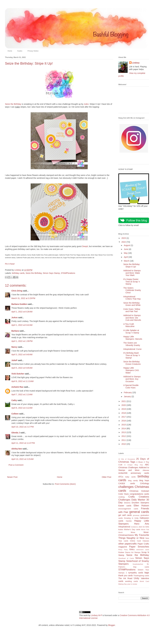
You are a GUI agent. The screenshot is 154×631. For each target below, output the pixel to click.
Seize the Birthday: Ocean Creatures (132, 362)
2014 (123, 428)
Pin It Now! (10, 264)
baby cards (130, 477)
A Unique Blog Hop (133, 465)
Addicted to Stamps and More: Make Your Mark (132, 273)
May (126, 253)
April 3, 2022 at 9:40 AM (21, 354)
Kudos (19, 51)
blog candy (133, 481)
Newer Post (12, 477)
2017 (123, 417)
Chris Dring (16, 291)
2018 (123, 413)
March (127, 261)
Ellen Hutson (141, 505)
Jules (86, 104)
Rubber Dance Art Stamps (129, 552)
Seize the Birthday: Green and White (132, 304)
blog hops (144, 480)
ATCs (120, 477)
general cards (139, 512)
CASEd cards (126, 483)
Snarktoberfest (138, 564)
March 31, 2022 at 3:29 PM (23, 298)
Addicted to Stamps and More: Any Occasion (132, 379)
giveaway (136, 515)
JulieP (14, 360)
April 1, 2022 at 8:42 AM (21, 325)
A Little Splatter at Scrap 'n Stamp (131, 331)
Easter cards (124, 505)
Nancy (14, 347)
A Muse (139, 462)
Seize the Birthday (13, 104)
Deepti (85, 246)
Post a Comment (16, 465)
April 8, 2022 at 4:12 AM (21, 408)
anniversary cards (140, 473)
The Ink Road (125, 578)
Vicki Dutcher (17, 374)
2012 (123, 436)
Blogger (111, 625)
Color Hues (123, 494)
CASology (144, 483)
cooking (121, 497)
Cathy (14, 400)
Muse (133, 532)
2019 (123, 409)
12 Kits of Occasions (126, 459)
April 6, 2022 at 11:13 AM (22, 381)
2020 (123, 405)
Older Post (106, 477)
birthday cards (18, 273)
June (126, 249)
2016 (123, 421)
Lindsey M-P (96, 615)
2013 (123, 432)
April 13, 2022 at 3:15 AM (22, 459)
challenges (126, 487)
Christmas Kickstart (139, 491)
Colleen (15, 414)
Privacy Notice (33, 51)
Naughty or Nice (135, 538)
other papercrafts (127, 543)
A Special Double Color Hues (131, 386)
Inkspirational (124, 527)
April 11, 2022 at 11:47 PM (23, 443)
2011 (123, 440)
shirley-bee (16, 449)
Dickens (127, 503)
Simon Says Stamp (51, 273)
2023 (123, 238)
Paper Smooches (139, 546)
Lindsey (136, 63)
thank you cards (125, 575)
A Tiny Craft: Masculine (128, 325)
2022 (123, 242)
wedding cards (131, 581)
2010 (123, 444)
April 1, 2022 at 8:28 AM (21, 312)
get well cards (125, 515)
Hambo (129, 521)
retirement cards (142, 549)
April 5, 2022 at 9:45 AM (21, 368)
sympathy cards (135, 573)
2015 (123, 425)
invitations (134, 527)
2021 (123, 401)
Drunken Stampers (140, 502)
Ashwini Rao (17, 387)
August (127, 245)
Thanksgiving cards (141, 576)
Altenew (146, 470)
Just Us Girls (143, 527)
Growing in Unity (131, 518)
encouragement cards (128, 509)
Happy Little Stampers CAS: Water (131, 370)
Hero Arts (141, 523)
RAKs (131, 549)
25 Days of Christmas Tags (133, 460)
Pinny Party (123, 549)
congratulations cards (139, 494)
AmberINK (123, 473)
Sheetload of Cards (126, 558)
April (126, 257)
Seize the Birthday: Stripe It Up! (131, 265)
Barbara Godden (19, 304)
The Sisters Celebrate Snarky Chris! (132, 290)
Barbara (15, 331)
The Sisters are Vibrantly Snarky (131, 344)
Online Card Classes (139, 541)
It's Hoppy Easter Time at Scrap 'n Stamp (131, 281)
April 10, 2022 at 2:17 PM (22, 427)
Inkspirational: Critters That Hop (132, 297)
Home (10, 51)
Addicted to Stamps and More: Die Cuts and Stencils (132, 317)
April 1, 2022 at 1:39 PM (22, 341)
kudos (120, 530)
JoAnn (14, 317)
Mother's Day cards (132, 530)
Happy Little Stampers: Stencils (132, 337)
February (128, 392)
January (127, 396)
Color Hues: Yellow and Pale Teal (131, 310)
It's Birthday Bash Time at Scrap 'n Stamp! (131, 355)
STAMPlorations (68, 273)
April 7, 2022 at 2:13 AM (21, 394)
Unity (136, 578)
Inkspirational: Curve (132, 349)
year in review (132, 584)
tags (146, 572)
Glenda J (15, 432)
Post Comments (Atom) (65, 484)
